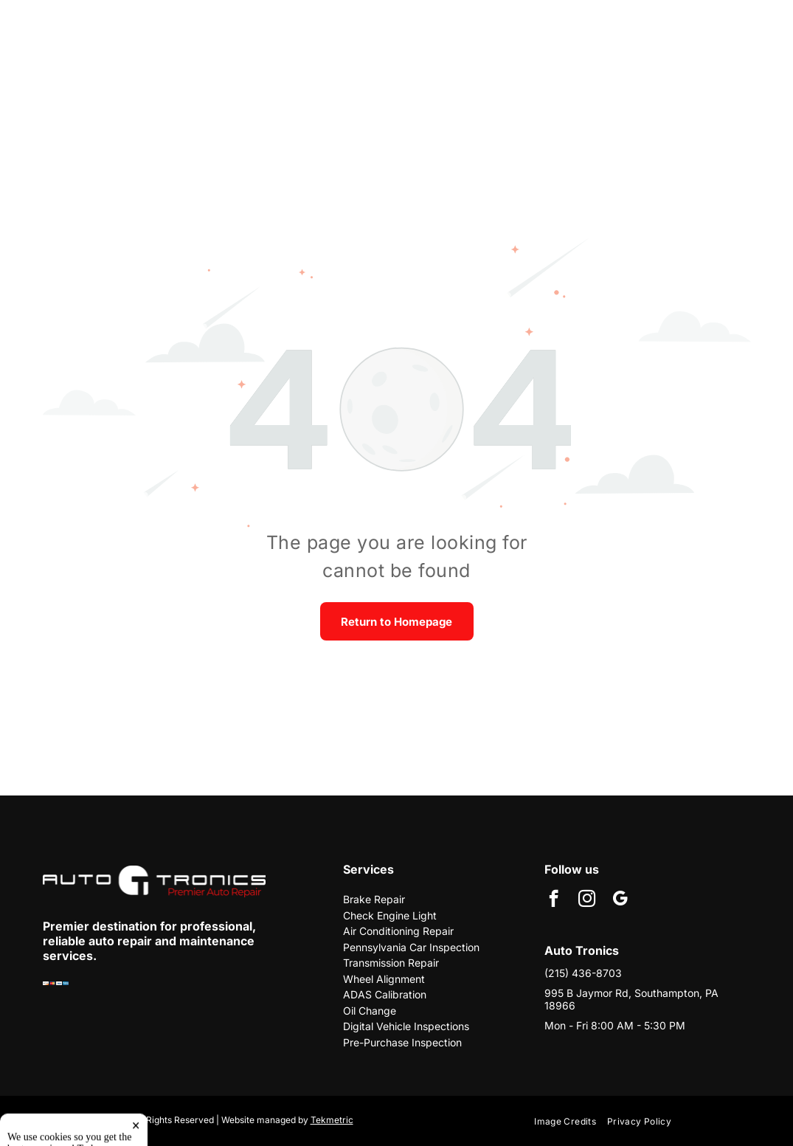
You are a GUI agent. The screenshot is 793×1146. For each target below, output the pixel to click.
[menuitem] (570, 1121)
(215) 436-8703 (583, 973)
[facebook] (554, 900)
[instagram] (587, 900)
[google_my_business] (620, 900)
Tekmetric (332, 1119)
